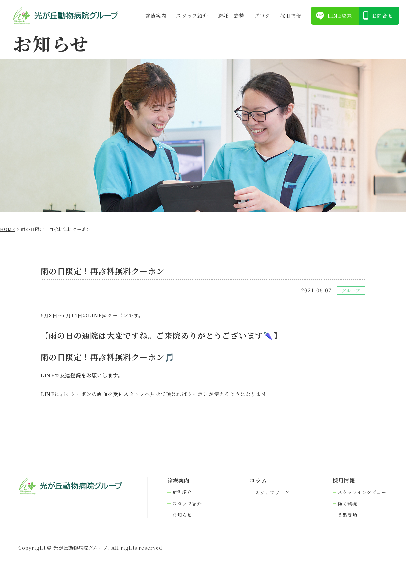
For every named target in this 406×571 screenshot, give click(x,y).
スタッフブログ (272, 493)
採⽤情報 (290, 15)
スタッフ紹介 (192, 15)
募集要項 (348, 515)
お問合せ (382, 15)
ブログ (262, 15)
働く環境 (348, 504)
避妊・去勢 (231, 15)
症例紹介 (182, 492)
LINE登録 (339, 15)
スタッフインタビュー (362, 492)
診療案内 (156, 15)
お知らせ (182, 515)
